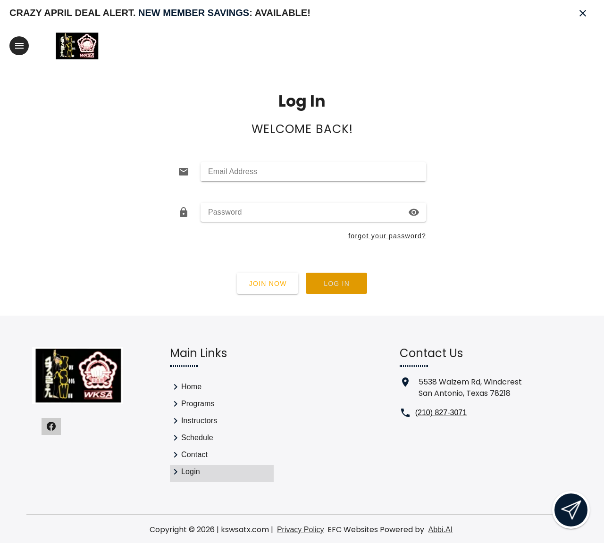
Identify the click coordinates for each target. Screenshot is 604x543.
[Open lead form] (571, 510)
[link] (222, 388)
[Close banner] (583, 13)
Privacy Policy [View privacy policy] (300, 530)
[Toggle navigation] (19, 45)
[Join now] (267, 283)
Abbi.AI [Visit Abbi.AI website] (440, 530)
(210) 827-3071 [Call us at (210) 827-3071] (441, 413)
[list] (222, 431)
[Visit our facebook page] (51, 426)
